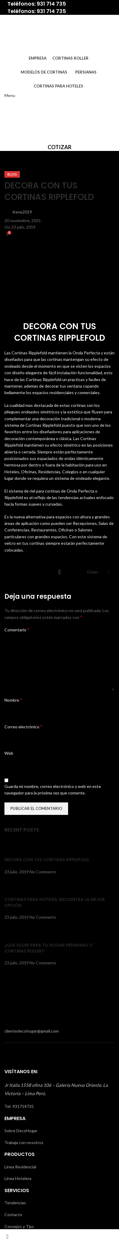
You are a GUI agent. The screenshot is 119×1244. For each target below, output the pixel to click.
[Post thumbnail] (15, 847)
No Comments (43, 871)
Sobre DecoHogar (20, 1130)
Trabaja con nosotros (24, 1142)
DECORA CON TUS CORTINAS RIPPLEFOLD (46, 860)
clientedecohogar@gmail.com (31, 1030)
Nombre (13, 700)
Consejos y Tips (19, 1226)
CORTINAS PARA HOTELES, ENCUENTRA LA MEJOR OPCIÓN (54, 902)
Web (8, 753)
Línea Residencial (20, 1166)
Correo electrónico (23, 726)
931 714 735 (51, 3)
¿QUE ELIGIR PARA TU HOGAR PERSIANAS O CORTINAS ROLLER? (48, 948)
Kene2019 (22, 211)
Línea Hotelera (17, 1178)
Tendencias (15, 1202)
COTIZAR (59, 147)
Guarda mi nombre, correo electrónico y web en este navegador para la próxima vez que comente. (52, 789)
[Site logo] (23, 32)
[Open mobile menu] (9, 95)
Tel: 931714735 (19, 1106)
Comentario (16, 629)
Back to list (59, 572)
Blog (12, 174)
